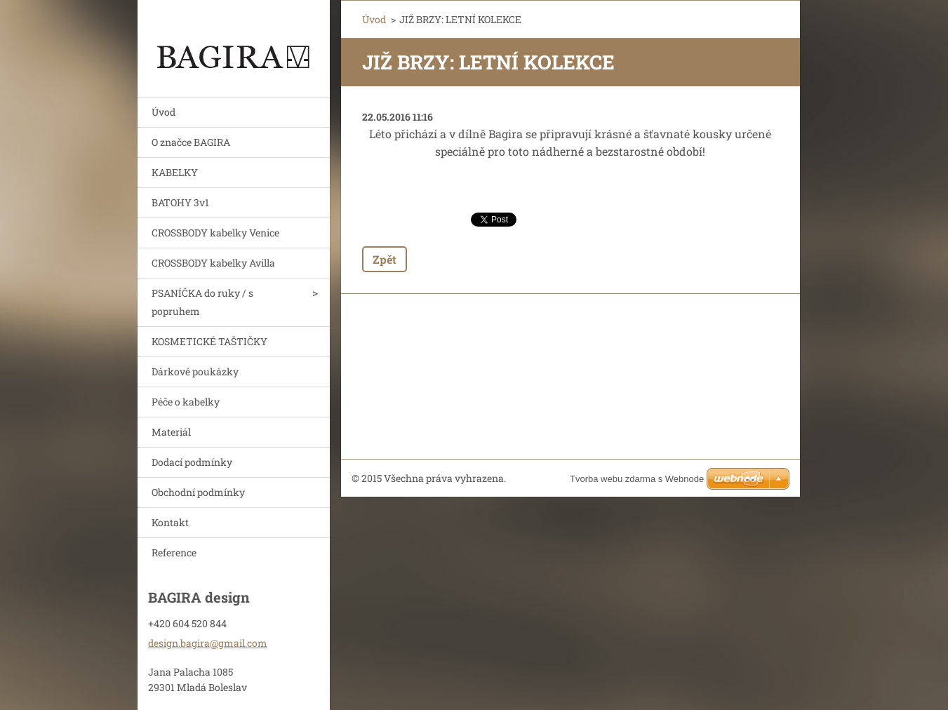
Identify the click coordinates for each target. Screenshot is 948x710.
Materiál (171, 431)
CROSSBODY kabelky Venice (215, 232)
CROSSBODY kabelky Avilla (213, 262)
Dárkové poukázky (195, 371)
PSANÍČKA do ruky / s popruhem (202, 302)
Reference (174, 552)
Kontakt (170, 522)
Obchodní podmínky (198, 492)
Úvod (163, 112)
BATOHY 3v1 (180, 202)
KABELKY (175, 172)
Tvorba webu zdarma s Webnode (637, 479)
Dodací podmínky (192, 462)
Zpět (384, 259)
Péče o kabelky (186, 401)
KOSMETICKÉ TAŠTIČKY (209, 341)
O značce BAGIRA (191, 142)
